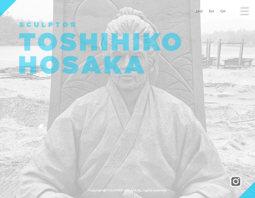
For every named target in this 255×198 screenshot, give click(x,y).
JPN (198, 11)
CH (222, 11)
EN (210, 11)
